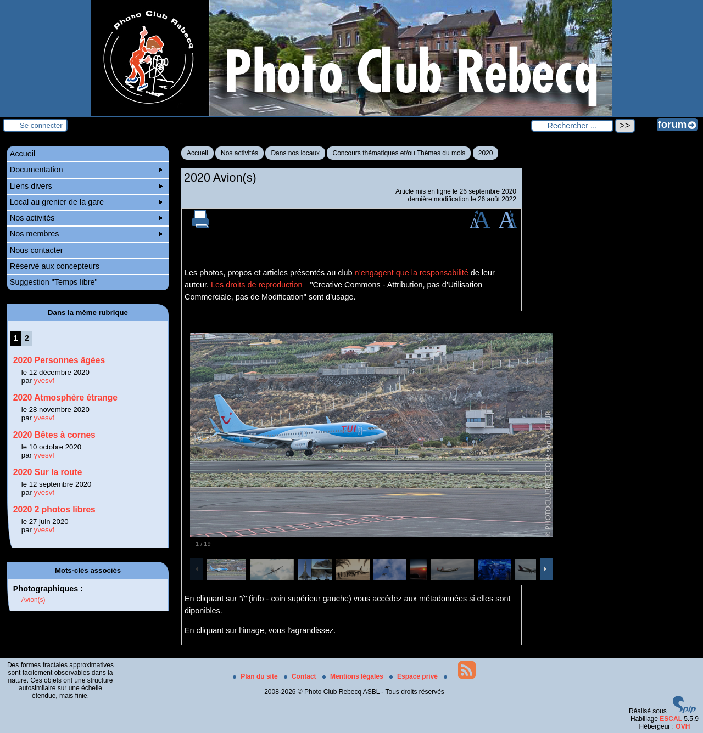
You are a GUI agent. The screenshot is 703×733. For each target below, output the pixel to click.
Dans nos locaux (295, 153)
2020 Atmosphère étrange (65, 397)
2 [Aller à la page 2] (27, 338)
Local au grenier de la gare (86, 202)
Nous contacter (36, 250)
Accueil (197, 153)
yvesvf (44, 380)
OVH (683, 726)
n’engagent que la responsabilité (411, 272)
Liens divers (86, 186)
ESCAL (671, 719)
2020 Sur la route (47, 472)
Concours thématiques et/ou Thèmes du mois (398, 153)
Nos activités (239, 153)
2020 (485, 153)
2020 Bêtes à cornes (54, 434)
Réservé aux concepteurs (54, 266)
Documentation (86, 169)
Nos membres (86, 233)
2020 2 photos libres (54, 509)
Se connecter (41, 125)
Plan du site (256, 676)
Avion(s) (33, 600)
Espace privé (414, 676)
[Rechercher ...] (572, 126)
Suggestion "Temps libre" (54, 282)
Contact (301, 676)
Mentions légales (353, 676)
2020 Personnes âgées (59, 360)
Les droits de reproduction (256, 284)
